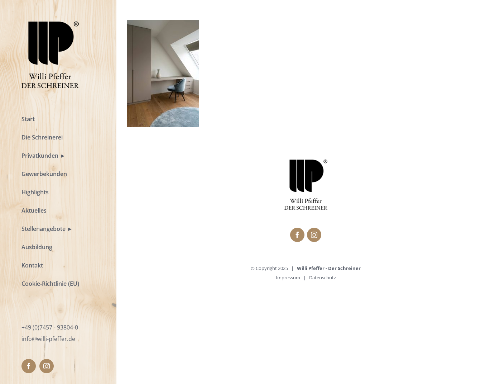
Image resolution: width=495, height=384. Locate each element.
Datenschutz (322, 277)
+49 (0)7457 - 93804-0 (49, 327)
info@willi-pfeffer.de (48, 339)
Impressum (288, 277)
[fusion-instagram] (46, 366)
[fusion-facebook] (28, 366)
